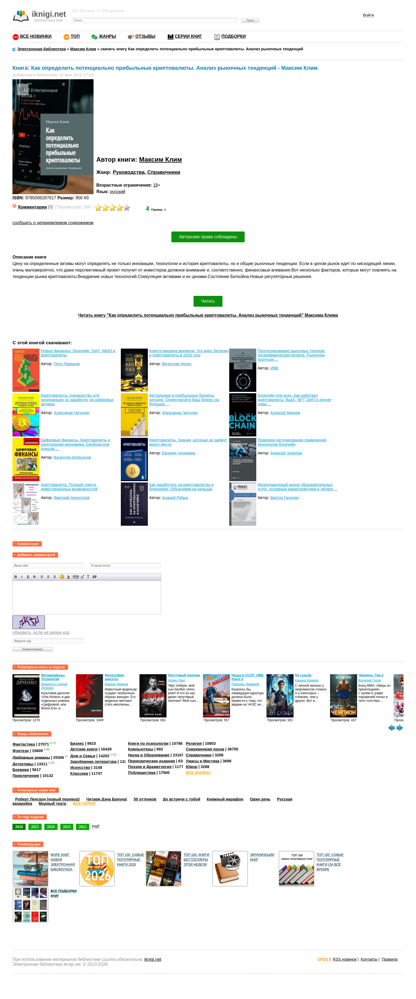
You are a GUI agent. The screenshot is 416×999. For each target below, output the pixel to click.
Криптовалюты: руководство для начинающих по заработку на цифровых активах (77, 399)
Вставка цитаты (82, 576)
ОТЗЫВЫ (145, 36)
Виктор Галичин (284, 497)
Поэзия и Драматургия (150, 767)
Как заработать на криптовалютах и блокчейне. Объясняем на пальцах (181, 486)
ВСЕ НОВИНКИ (35, 36)
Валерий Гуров (369, 680)
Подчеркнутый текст (28, 576)
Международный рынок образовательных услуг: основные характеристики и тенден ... (297, 486)
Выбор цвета (68, 576)
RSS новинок (344, 959)
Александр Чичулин (71, 413)
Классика (79, 773)
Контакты (369, 959)
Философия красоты (114, 677)
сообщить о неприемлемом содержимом (53, 222)
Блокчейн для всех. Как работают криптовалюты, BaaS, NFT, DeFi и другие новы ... (294, 399)
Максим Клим (160, 159)
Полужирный (16, 576)
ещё (95, 826)
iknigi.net (152, 959)
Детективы (23, 764)
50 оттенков (145, 799)
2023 (67, 827)
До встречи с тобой (181, 799)
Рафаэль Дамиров (245, 684)
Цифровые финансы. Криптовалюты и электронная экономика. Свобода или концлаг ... (75, 444)
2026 (19, 827)
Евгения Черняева (178, 453)
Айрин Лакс (176, 680)
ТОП (75, 36)
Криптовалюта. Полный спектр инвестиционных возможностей (69, 486)
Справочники (163, 172)
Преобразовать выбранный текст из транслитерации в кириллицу (88, 576)
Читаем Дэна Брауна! (106, 799)
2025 (35, 827)
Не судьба (303, 675)
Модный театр (52, 803)
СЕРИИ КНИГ (188, 36)
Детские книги (84, 749)
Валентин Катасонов (72, 457)
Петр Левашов (67, 364)
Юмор (191, 767)
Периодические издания (151, 761)
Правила (389, 959)
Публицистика (142, 772)
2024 (51, 827)
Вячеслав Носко (176, 364)
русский (117, 191)
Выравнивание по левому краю (42, 576)
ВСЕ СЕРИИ (84, 803)
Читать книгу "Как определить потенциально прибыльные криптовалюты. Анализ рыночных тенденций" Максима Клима (208, 315)
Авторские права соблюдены (208, 236)
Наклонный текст (22, 576)
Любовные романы (31, 757)
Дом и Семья (82, 756)
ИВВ (274, 368)
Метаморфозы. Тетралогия (53, 677)
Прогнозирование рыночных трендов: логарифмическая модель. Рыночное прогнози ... (291, 355)
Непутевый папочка (184, 675)
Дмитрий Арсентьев (72, 497)
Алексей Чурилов (286, 453)
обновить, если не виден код (40, 632)
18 (155, 185)
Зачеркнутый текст (34, 576)
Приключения (25, 775)
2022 (82, 827)
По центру (48, 576)
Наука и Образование (148, 755)
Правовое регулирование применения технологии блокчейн (292, 442)
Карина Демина (116, 684)
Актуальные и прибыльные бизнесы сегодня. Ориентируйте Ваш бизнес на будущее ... (184, 399)
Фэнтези (20, 751)
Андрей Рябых (175, 497)
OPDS (323, 959)
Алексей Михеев (285, 413)
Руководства (129, 172)
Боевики (20, 770)
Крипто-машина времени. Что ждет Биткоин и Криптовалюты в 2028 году (188, 353)
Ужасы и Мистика (202, 761)
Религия (193, 743)
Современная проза (205, 749)
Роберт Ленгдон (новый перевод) (47, 799)
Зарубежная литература (93, 761)
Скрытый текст (76, 576)
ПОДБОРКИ (233, 36)
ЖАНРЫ (107, 36)
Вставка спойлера (94, 576)
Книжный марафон (225, 799)
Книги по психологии (148, 743)
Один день (260, 799)
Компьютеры (141, 749)
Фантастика (23, 744)
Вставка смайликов (62, 576)
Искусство (80, 767)
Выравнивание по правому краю (54, 576)
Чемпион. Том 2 (370, 675)
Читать (208, 301)
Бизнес (77, 743)
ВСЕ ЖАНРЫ (198, 772)
